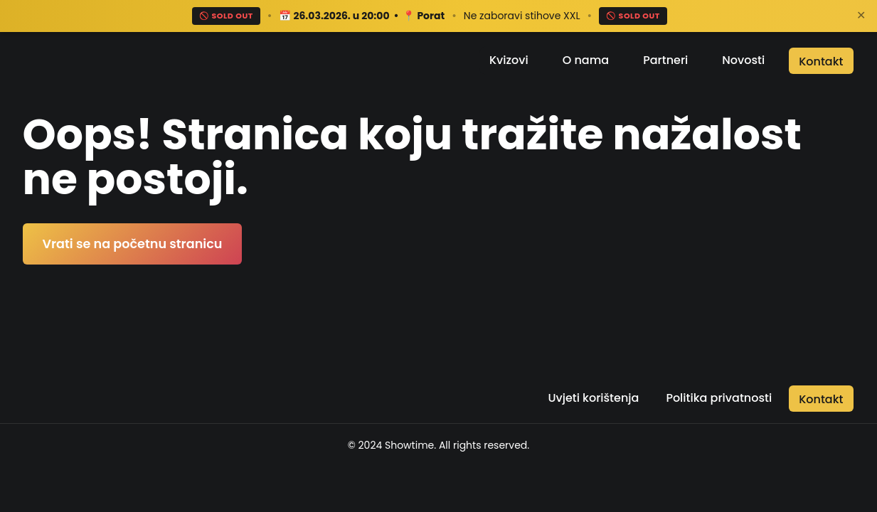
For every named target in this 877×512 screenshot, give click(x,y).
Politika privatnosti (719, 398)
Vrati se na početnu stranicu (133, 243)
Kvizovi (508, 60)
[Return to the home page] (102, 60)
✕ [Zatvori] (861, 15)
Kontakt (821, 61)
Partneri (665, 60)
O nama (586, 60)
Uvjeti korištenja (593, 398)
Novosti (743, 60)
